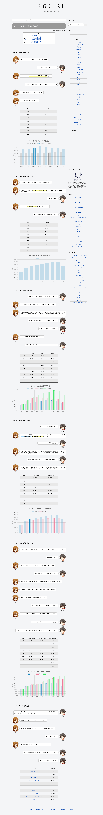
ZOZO (78, 84)
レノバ (78, 89)
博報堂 (78, 104)
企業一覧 (79, 33)
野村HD (78, 297)
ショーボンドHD (79, 277)
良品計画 (79, 109)
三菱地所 (79, 87)
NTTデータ (78, 62)
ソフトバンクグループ (78, 44)
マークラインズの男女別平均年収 (33, 39)
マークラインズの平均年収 (31, 35)
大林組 (78, 59)
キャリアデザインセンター (78, 246)
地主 (79, 270)
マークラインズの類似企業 (31, 42)
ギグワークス (78, 239)
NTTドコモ (78, 52)
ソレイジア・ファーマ (78, 290)
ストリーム (78, 231)
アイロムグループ (34, 793)
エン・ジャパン (40, 728)
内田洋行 (79, 124)
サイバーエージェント (78, 94)
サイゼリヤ (78, 49)
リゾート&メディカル (79, 280)
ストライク (78, 300)
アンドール (34, 790)
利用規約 (63, 809)
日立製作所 (78, 47)
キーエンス (78, 260)
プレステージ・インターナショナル (34, 796)
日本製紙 (79, 97)
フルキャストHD (79, 207)
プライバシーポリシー (52, 809)
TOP (31, 809)
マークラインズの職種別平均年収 (33, 38)
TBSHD (78, 295)
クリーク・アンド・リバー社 (78, 224)
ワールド (79, 236)
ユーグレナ (78, 114)
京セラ (78, 67)
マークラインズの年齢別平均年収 (33, 37)
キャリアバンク (34, 800)
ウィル (78, 229)
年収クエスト (16, 20)
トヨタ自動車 (78, 42)
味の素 (78, 99)
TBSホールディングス (78, 92)
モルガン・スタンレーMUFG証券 (78, 255)
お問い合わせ (39, 809)
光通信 (78, 272)
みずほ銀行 (78, 57)
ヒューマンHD (78, 234)
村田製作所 (78, 64)
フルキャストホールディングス (34, 784)
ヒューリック (78, 267)
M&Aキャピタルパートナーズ (79, 122)
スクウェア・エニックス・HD (79, 302)
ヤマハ (78, 107)
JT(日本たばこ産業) (78, 69)
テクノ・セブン (34, 777)
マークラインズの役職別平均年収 (33, 41)
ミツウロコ (78, 102)
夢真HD (78, 205)
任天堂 (78, 54)
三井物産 (79, 285)
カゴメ (78, 112)
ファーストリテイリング (78, 72)
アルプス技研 (78, 241)
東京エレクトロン (78, 117)
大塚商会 (79, 79)
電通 (79, 74)
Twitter (71, 809)
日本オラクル (78, 119)
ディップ (35, 787)
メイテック (78, 226)
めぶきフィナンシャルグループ (78, 287)
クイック (35, 774)
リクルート (78, 77)
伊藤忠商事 (78, 275)
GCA (79, 262)
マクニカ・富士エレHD (78, 265)
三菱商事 (79, 282)
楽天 (79, 82)
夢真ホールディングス (34, 781)
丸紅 (79, 292)
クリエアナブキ (78, 244)
